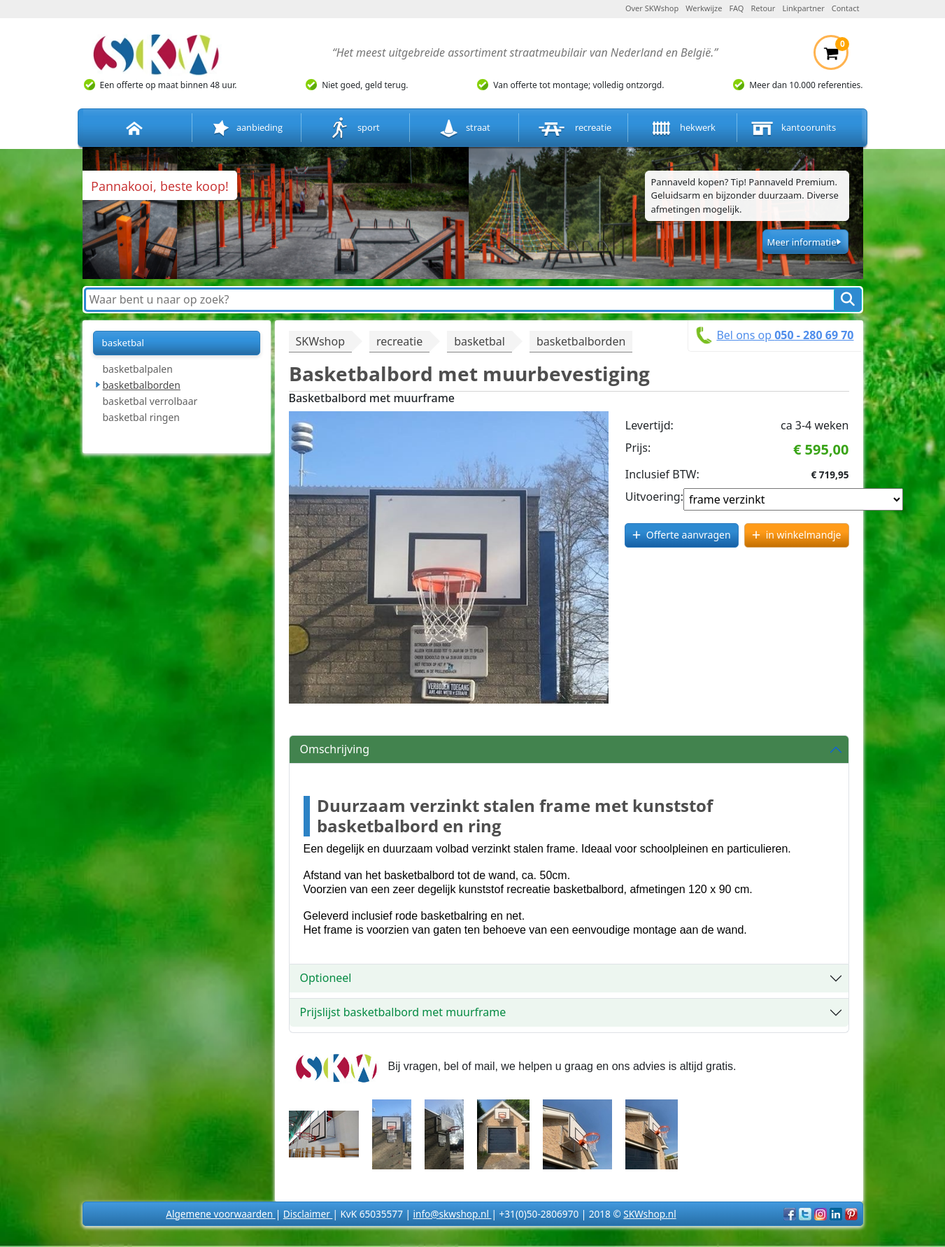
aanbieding (246, 128)
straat (464, 128)
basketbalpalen (138, 369)
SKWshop (320, 341)
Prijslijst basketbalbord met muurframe (403, 1012)
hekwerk (682, 128)
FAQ (737, 8)
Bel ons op (784, 335)
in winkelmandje (803, 534)
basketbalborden (141, 385)
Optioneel (326, 977)
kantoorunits (792, 128)
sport (355, 128)
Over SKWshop (651, 8)
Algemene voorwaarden (220, 1213)
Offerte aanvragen (688, 534)
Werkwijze (703, 8)
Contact (846, 8)
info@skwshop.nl (452, 1213)
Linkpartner (803, 8)
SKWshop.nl (649, 1213)
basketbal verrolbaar (150, 401)
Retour (763, 8)
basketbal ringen (141, 417)
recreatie (573, 128)
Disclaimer (308, 1213)
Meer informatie (801, 242)
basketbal (123, 342)
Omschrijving (335, 749)
